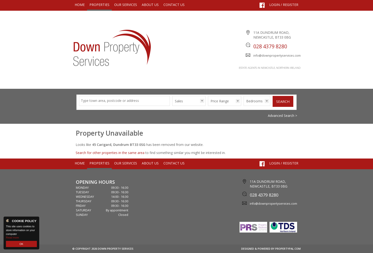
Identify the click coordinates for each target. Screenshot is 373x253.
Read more (12, 237)
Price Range (220, 101)
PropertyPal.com (288, 248)
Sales (179, 101)
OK (21, 244)
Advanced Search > (282, 115)
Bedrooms (254, 101)
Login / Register (283, 4)
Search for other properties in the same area (110, 152)
